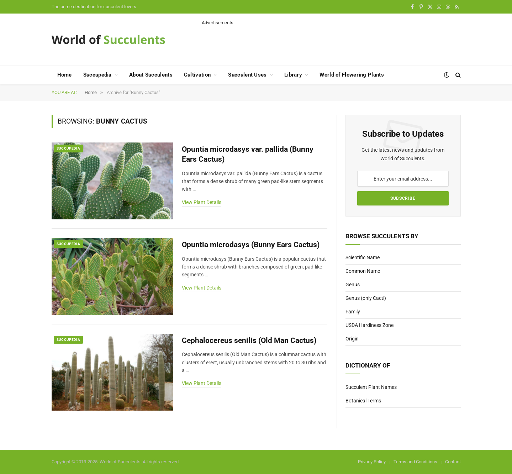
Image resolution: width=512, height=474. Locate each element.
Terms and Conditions (415, 461)
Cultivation (197, 75)
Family (352, 311)
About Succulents (151, 75)
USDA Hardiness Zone (369, 325)
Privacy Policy (372, 461)
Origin (352, 339)
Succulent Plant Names (371, 387)
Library (293, 75)
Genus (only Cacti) (365, 298)
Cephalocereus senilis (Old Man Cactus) (249, 340)
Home (64, 75)
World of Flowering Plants (352, 75)
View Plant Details (201, 202)
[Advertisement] (331, 42)
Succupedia (97, 75)
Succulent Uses (247, 75)
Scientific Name (362, 257)
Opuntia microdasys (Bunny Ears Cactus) (251, 244)
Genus (352, 284)
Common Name (362, 271)
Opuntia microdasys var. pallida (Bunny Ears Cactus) (247, 154)
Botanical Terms (363, 400)
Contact (453, 461)
